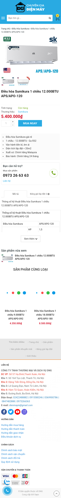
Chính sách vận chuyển (13, 454)
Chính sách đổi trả (10, 458)
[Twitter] (11, 412)
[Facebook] (4, 412)
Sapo (36, 494)
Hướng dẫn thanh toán (13, 429)
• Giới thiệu (31, 356)
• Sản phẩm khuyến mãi (20, 349)
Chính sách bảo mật (11, 450)
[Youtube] (17, 412)
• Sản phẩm (47, 342)
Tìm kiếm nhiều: (17, 342)
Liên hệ (6, 181)
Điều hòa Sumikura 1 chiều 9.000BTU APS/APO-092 (16, 315)
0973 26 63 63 (16, 175)
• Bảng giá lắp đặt (44, 349)
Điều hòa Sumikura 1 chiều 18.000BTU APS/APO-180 (45, 315)
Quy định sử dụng (10, 462)
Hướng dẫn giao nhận (12, 433)
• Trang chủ (33, 342)
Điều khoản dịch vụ (11, 436)
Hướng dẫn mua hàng (12, 425)
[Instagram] (24, 412)
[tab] (15, 194)
